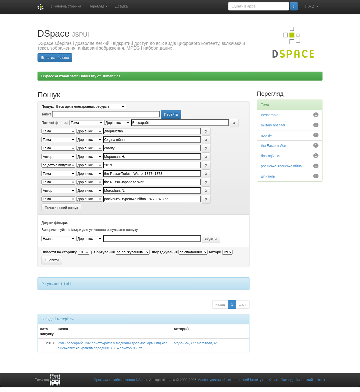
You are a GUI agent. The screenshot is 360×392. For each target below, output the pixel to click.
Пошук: (48, 106)
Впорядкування (164, 252)
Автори (214, 252)
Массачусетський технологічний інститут (230, 380)
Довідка (121, 6)
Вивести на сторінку (59, 252)
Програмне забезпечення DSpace (121, 380)
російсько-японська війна (281, 166)
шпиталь (268, 176)
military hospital (273, 125)
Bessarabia (269, 115)
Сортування (104, 252)
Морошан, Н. (184, 343)
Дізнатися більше (55, 58)
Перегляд (98, 6)
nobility (266, 135)
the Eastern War (273, 146)
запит (46, 114)
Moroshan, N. (207, 343)
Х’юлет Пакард (280, 380)
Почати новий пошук (61, 208)
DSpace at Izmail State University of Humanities (80, 76)
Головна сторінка (66, 6)
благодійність (271, 156)
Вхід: (312, 6)
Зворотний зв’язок (310, 380)
